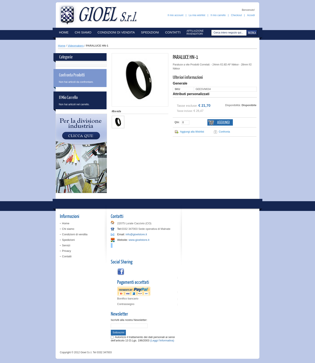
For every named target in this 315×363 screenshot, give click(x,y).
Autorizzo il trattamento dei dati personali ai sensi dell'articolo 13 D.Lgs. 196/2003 (143, 338)
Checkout (236, 15)
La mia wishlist (197, 15)
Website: (122, 239)
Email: (121, 234)
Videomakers (76, 45)
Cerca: (211, 33)
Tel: (119, 228)
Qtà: (177, 122)
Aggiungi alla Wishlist (192, 131)
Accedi (251, 15)
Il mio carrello (218, 15)
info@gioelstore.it (136, 234)
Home (61, 45)
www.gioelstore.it (139, 239)
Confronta (224, 131)
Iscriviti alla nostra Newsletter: (129, 319)
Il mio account (175, 15)
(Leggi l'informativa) (162, 340)
